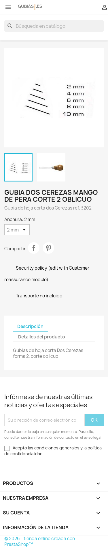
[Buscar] (54, 26)
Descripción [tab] (30, 326)
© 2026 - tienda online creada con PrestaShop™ (39, 541)
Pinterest (48, 248)
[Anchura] (17, 229)
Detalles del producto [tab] (41, 337)
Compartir (33, 248)
